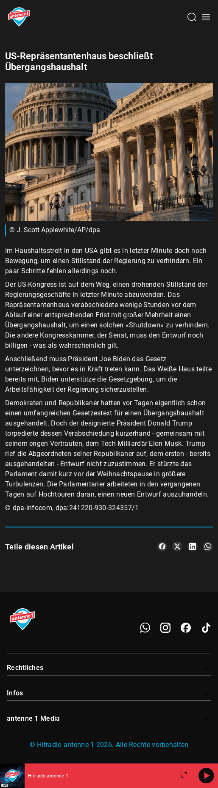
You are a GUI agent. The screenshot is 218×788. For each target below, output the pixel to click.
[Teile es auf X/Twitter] (177, 546)
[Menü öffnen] (206, 17)
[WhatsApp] (145, 628)
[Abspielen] (206, 775)
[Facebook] (186, 628)
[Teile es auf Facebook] (162, 546)
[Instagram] (165, 628)
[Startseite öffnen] (19, 17)
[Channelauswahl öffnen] (191, 17)
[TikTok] (206, 628)
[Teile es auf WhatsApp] (208, 546)
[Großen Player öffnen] (184, 776)
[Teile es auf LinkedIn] (192, 546)
